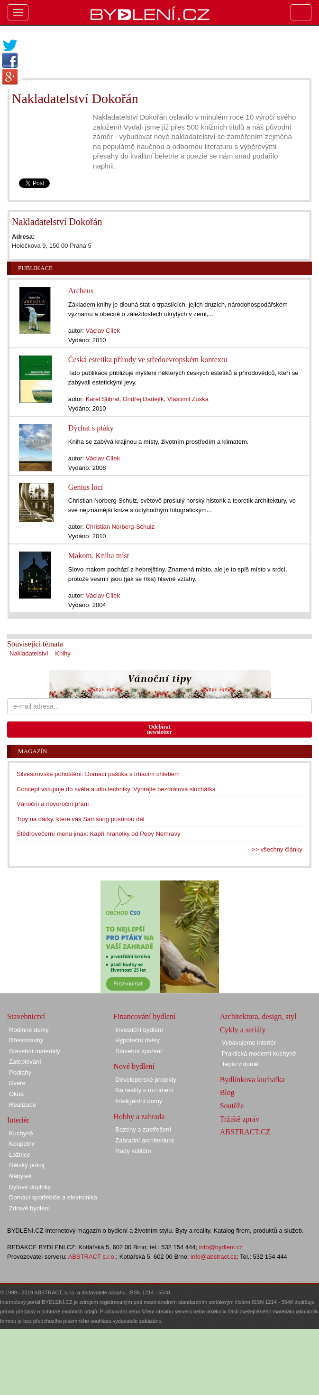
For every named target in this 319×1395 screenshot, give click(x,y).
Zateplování (25, 1061)
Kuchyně (21, 1133)
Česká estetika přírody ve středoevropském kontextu (147, 360)
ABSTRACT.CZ (245, 1132)
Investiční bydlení (139, 1029)
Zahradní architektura (144, 1140)
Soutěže (232, 1106)
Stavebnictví (26, 1016)
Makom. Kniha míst (98, 556)
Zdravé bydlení (29, 1208)
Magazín (32, 751)
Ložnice (19, 1154)
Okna (16, 1093)
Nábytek (20, 1176)
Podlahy (20, 1072)
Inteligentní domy (138, 1101)
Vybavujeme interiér (249, 1042)
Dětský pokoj (26, 1165)
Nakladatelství (28, 653)
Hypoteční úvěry (137, 1040)
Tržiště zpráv (239, 1119)
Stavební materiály (34, 1051)
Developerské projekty (145, 1079)
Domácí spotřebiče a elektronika (53, 1197)
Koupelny (22, 1143)
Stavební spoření (138, 1051)
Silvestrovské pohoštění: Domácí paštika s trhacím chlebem (98, 773)
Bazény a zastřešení (143, 1129)
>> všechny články (277, 849)
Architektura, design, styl (258, 1016)
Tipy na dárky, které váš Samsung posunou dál (81, 819)
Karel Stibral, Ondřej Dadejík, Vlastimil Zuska (147, 399)
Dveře (17, 1082)
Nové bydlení (134, 1066)
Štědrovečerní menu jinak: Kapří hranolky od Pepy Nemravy (98, 833)
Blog (227, 1092)
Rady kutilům (133, 1150)
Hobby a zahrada (138, 1117)
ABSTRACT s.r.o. (92, 1256)
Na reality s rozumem (144, 1090)
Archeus (80, 291)
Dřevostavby (26, 1040)
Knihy (63, 653)
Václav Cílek (103, 330)
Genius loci (85, 487)
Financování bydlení (144, 1016)
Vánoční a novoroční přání (53, 803)
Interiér (18, 1120)
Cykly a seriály (243, 1030)
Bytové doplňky (30, 1186)
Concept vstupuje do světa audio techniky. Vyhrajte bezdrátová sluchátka (116, 789)
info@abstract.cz (214, 1256)
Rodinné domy (29, 1029)
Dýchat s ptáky (91, 428)
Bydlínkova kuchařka (252, 1080)
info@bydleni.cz (221, 1247)
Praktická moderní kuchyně (259, 1053)
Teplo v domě (240, 1063)
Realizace (22, 1104)
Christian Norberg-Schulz (120, 526)
